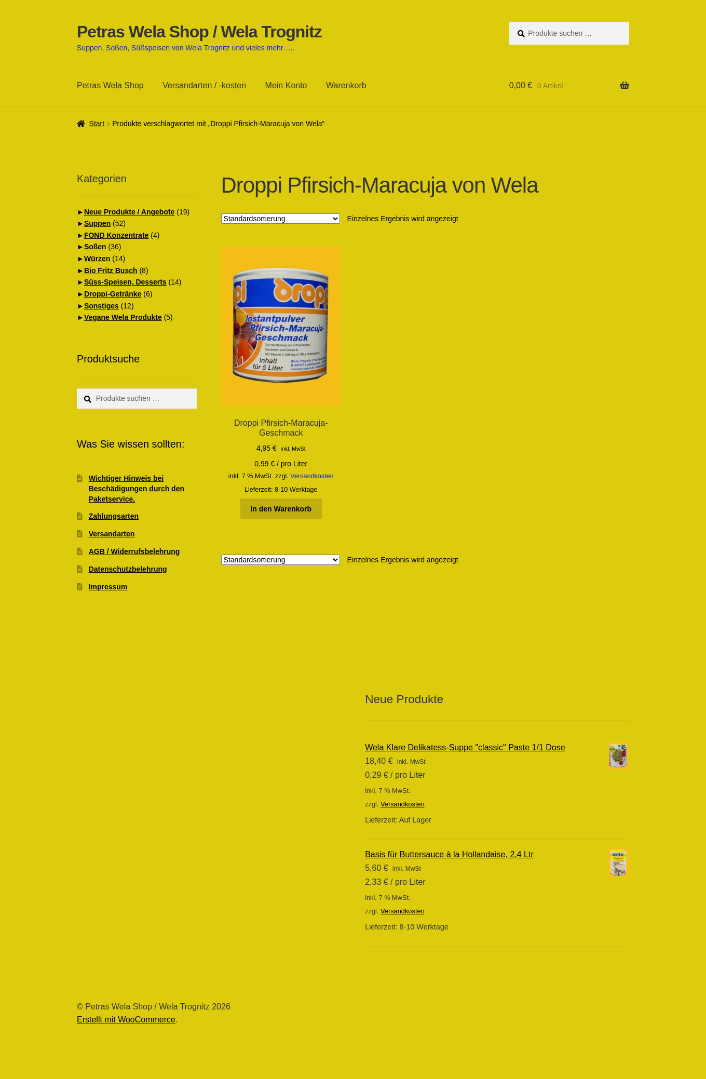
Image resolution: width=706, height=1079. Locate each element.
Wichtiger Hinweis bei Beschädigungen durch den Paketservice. (136, 488)
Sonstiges (101, 306)
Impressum (108, 587)
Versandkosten (311, 476)
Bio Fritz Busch (111, 270)
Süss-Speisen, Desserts (125, 282)
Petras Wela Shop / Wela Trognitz (199, 31)
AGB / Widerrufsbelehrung (134, 551)
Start (97, 123)
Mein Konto (286, 85)
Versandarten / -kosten (204, 85)
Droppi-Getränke (112, 294)
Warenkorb (346, 85)
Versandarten (112, 534)
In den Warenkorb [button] (280, 509)
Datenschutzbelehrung (128, 569)
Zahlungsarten (114, 516)
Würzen (97, 258)
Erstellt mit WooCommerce (126, 1019)
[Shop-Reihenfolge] (280, 218)
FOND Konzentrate (116, 235)
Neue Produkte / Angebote (129, 212)
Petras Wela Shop (110, 85)
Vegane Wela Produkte (123, 317)
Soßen (95, 246)
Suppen (97, 223)
